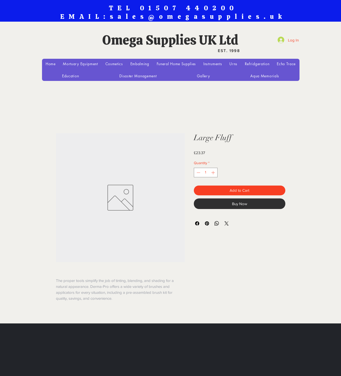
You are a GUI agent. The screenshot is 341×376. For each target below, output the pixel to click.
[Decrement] (198, 172)
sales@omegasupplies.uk (198, 16)
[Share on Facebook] (197, 223)
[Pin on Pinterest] (207, 223)
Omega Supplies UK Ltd (170, 39)
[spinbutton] (205, 172)
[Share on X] (226, 223)
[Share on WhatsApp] (217, 223)
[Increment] (213, 172)
